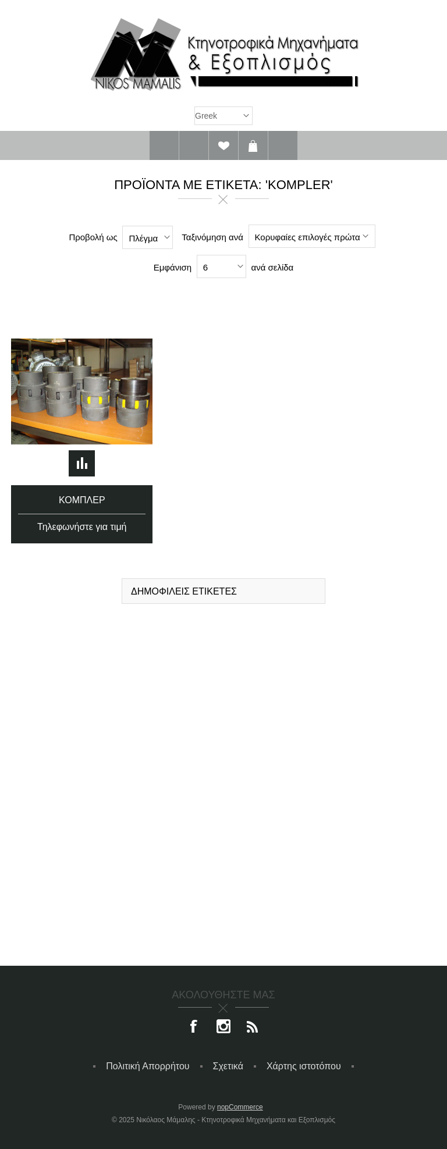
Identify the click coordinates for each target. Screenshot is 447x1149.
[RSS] (252, 1027)
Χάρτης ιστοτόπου (304, 1066)
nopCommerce (240, 1107)
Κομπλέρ (82, 500)
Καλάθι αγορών (253, 145)
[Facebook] (194, 1027)
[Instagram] (223, 1027)
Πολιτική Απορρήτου (147, 1066)
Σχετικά (228, 1066)
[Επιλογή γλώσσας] (223, 115)
